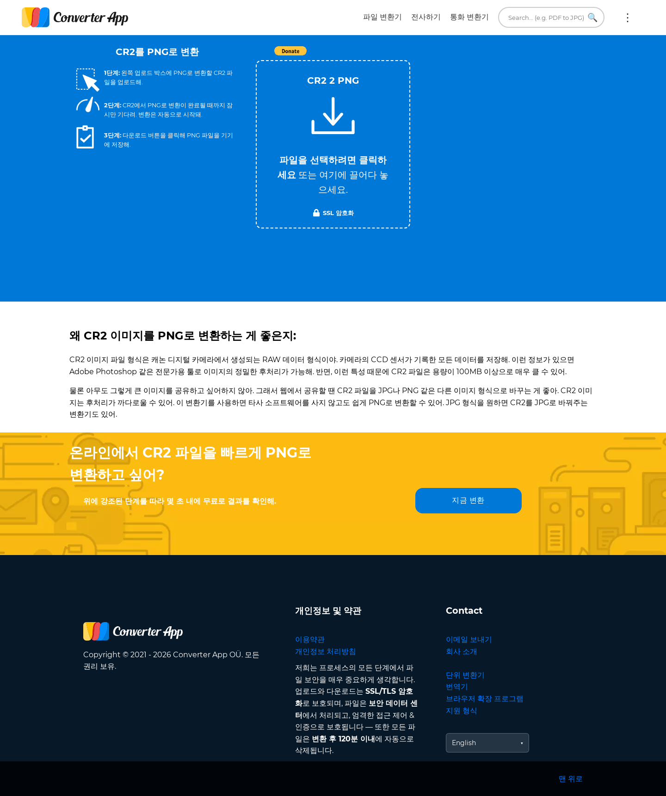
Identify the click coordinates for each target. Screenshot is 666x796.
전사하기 (426, 16)
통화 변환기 (469, 16)
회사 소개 (461, 651)
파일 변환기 (382, 16)
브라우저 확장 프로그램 (485, 698)
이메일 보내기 (469, 639)
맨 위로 (571, 778)
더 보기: (627, 17)
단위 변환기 (465, 675)
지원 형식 (461, 710)
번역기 (457, 686)
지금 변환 (468, 500)
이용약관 (310, 639)
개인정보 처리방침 (325, 651)
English (464, 743)
